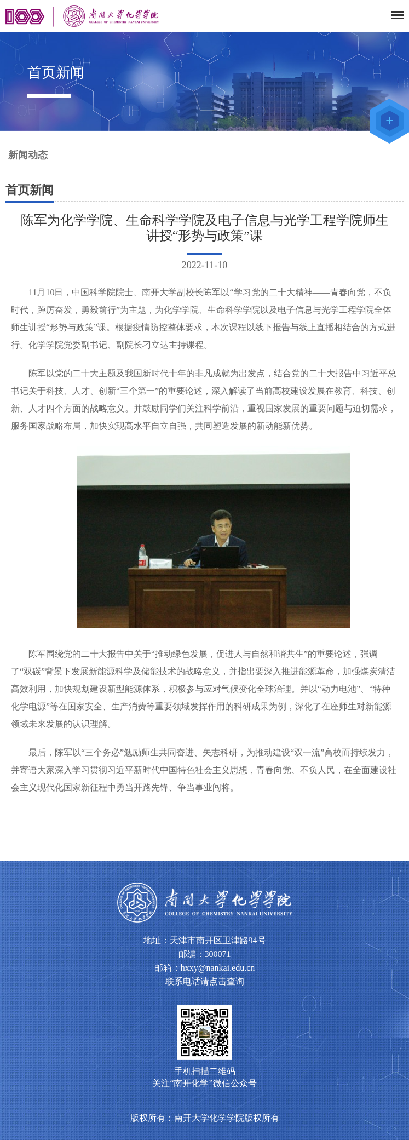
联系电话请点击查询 (204, 981)
